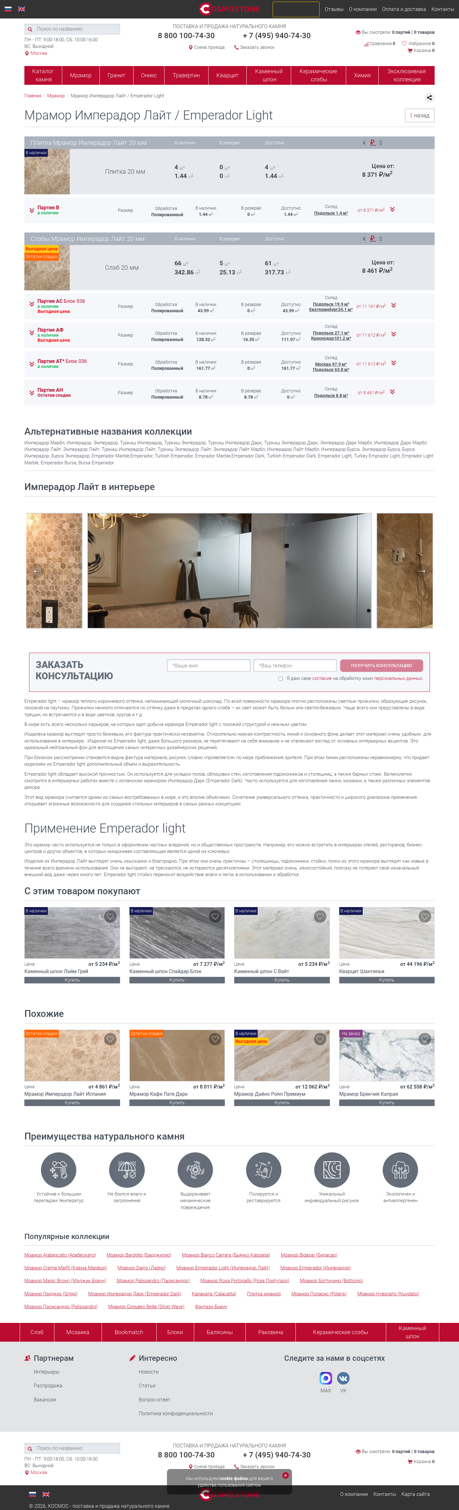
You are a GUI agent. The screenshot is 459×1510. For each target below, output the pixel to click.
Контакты (442, 9)
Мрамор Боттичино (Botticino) (331, 1280)
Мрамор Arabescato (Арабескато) (60, 1255)
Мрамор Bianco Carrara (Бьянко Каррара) (226, 1255)
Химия (362, 75)
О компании (363, 9)
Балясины (220, 1332)
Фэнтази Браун (211, 1306)
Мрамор (81, 75)
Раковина (270, 1332)
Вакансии (45, 1400)
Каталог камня (43, 75)
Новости (149, 1372)
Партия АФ (50, 330)
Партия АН (50, 390)
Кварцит (227, 75)
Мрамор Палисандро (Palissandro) (61, 1306)
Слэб (36, 1332)
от (372, 210)
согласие (322, 678)
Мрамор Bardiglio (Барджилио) (139, 1255)
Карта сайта (415, 1494)
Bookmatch (129, 1332)
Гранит (116, 75)
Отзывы (334, 9)
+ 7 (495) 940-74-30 (277, 35)
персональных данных (398, 678)
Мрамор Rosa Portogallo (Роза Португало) (244, 1280)
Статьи (147, 1386)
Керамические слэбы (318, 75)
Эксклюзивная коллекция (406, 75)
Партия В (48, 207)
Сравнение (379, 43)
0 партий (401, 32)
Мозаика (77, 1332)
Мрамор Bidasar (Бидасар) (309, 1255)
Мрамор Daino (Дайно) (142, 1268)
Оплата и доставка (404, 9)
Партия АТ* (62, 361)
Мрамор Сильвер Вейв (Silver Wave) (146, 1306)
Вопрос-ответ (154, 1400)
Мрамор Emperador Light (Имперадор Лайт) (223, 1268)
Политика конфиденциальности (176, 1413)
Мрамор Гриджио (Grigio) (51, 1294)
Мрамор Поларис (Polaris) (319, 1294)
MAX (326, 1383)
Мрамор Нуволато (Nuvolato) (388, 1294)
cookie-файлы (234, 1478)
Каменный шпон (269, 75)
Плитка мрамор (264, 1294)
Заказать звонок (257, 47)
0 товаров (424, 32)
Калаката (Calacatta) (214, 1294)
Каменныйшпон (412, 1332)
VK (343, 1383)
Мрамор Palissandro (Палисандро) (153, 1280)
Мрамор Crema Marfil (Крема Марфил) (65, 1268)
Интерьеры (46, 1372)
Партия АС (61, 301)
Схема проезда (209, 47)
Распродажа (48, 1386)
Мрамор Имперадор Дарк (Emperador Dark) (134, 1294)
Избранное (422, 43)
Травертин (186, 75)
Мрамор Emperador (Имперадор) (315, 1268)
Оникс (149, 75)
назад (418, 115)
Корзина (424, 50)
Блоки (175, 1332)
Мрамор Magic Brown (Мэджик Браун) (65, 1280)
